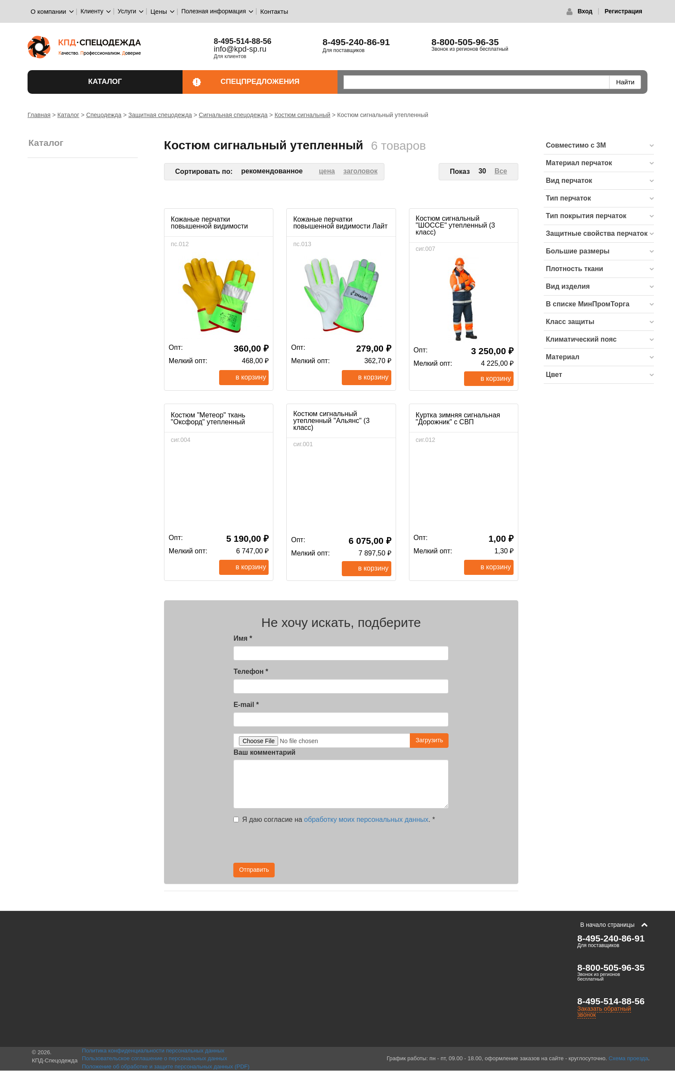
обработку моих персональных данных (366, 819)
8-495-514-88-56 (610, 1001)
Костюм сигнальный (303, 114)
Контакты (274, 11)
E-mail (246, 704)
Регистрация (623, 11)
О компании (48, 11)
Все (501, 171)
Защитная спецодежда (160, 114)
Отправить (254, 869)
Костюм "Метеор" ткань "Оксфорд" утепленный (208, 418)
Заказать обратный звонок (604, 1011)
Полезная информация (213, 11)
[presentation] (371, 846)
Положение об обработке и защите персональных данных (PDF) (166, 1066)
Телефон (250, 671)
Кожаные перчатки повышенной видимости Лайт (340, 223)
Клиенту (92, 11)
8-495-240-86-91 (356, 42)
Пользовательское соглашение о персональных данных (154, 1058)
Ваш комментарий (264, 752)
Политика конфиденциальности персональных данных (153, 1050)
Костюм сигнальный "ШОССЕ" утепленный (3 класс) (455, 225)
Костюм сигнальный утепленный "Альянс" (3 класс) (331, 420)
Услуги (127, 11)
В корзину (250, 377)
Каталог (130, 81)
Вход (585, 11)
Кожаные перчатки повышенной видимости (209, 223)
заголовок (360, 171)
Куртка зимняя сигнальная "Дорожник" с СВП (458, 418)
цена (327, 171)
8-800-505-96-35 (465, 42)
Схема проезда (628, 1058)
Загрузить (429, 740)
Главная (39, 114)
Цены (159, 11)
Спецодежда (103, 114)
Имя (242, 638)
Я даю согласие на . (334, 819)
